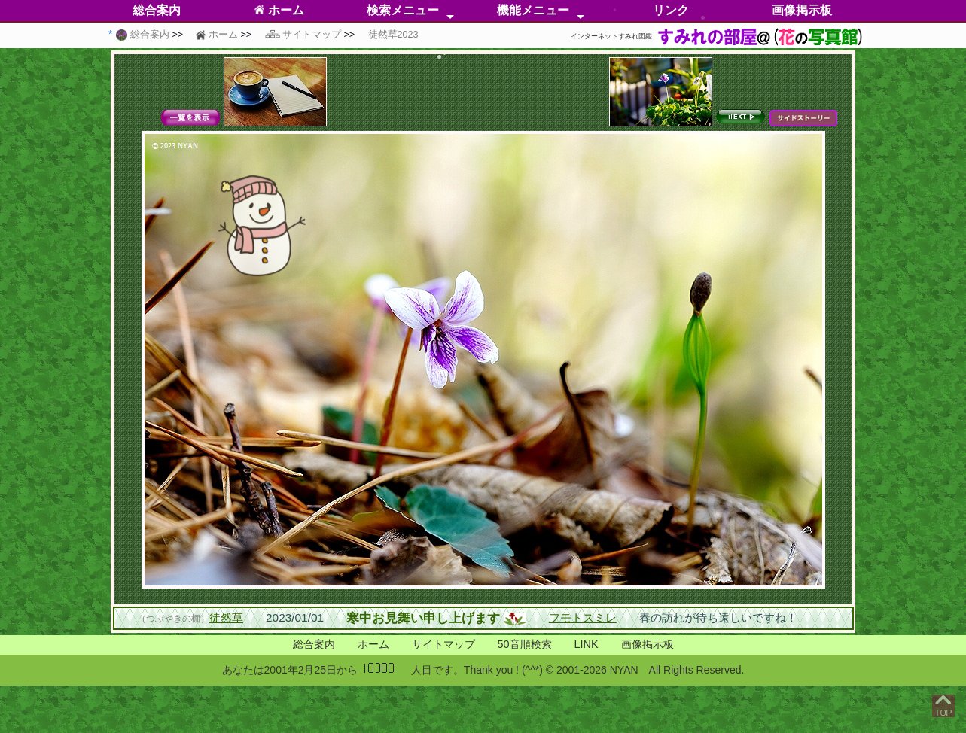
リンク (671, 10)
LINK (586, 644)
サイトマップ (443, 644)
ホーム (278, 10)
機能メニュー (533, 10)
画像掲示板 (802, 10)
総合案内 (314, 644)
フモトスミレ (583, 617)
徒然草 (226, 617)
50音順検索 (525, 644)
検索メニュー (403, 10)
